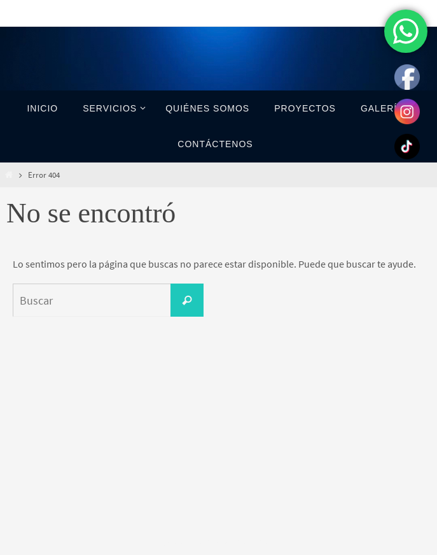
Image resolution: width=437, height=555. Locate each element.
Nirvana (219, 543)
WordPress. (261, 543)
